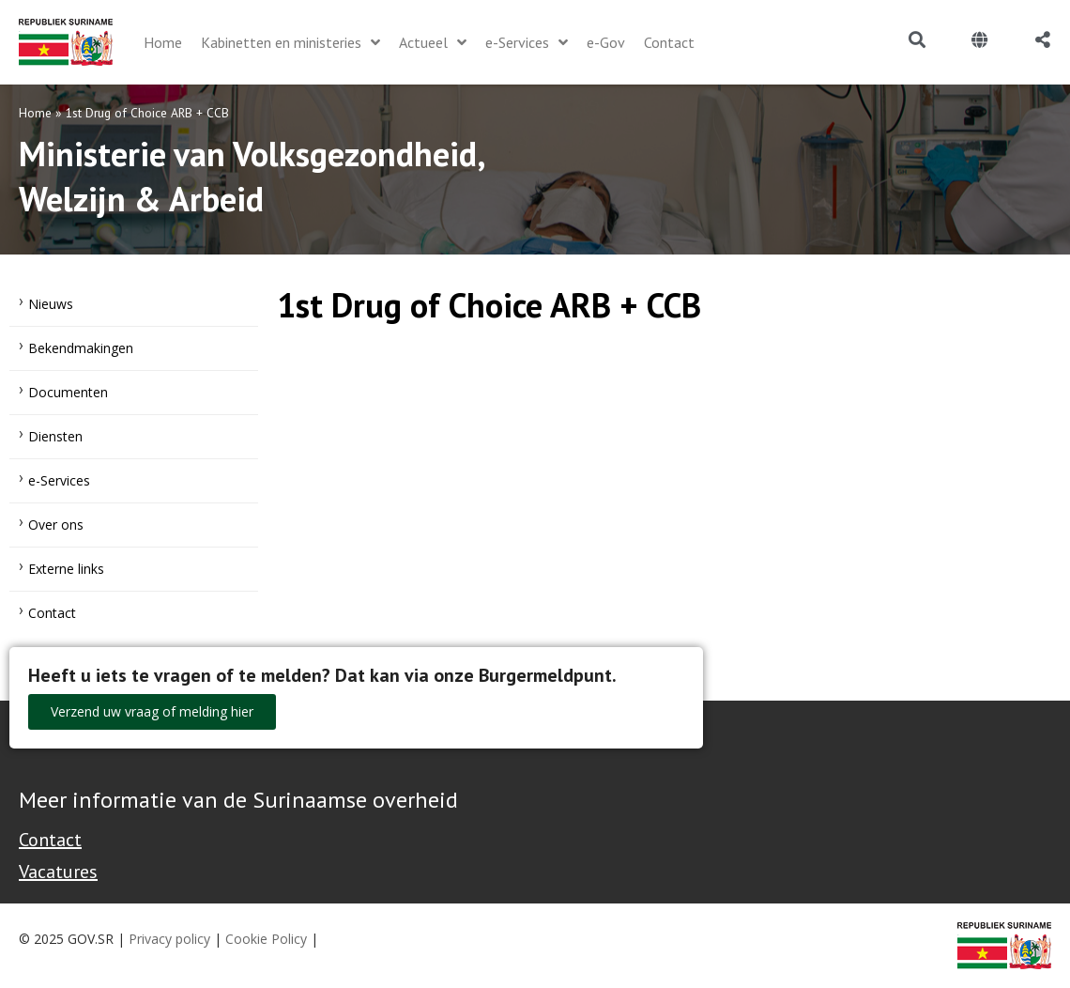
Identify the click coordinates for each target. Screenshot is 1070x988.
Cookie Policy (266, 939)
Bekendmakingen (80, 348)
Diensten (55, 436)
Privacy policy (169, 939)
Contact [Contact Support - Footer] (50, 839)
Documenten (68, 392)
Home (35, 112)
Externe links (66, 569)
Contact (52, 613)
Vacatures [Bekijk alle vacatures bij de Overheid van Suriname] (58, 871)
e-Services (59, 480)
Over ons (56, 524)
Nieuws (50, 304)
